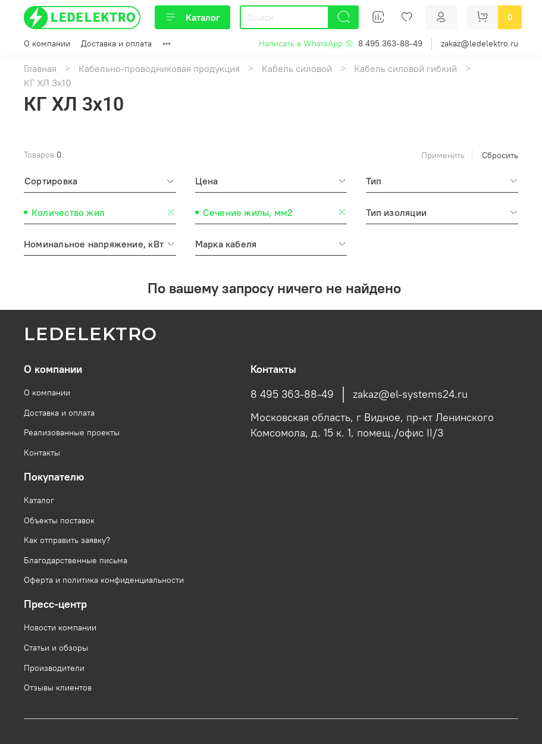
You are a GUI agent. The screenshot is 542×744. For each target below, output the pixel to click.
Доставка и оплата (116, 43)
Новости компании (60, 627)
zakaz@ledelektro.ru (479, 43)
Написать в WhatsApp (306, 43)
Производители (54, 668)
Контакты (42, 452)
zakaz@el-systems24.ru (410, 394)
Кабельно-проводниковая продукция (159, 68)
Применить (443, 155)
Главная (40, 68)
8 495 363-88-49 (390, 43)
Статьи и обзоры (56, 647)
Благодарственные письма (75, 560)
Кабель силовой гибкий (405, 68)
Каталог (192, 17)
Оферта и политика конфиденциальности (104, 580)
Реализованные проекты (72, 432)
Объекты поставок (59, 520)
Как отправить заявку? (67, 540)
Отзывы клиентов (58, 687)
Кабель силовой (297, 68)
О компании (47, 43)
